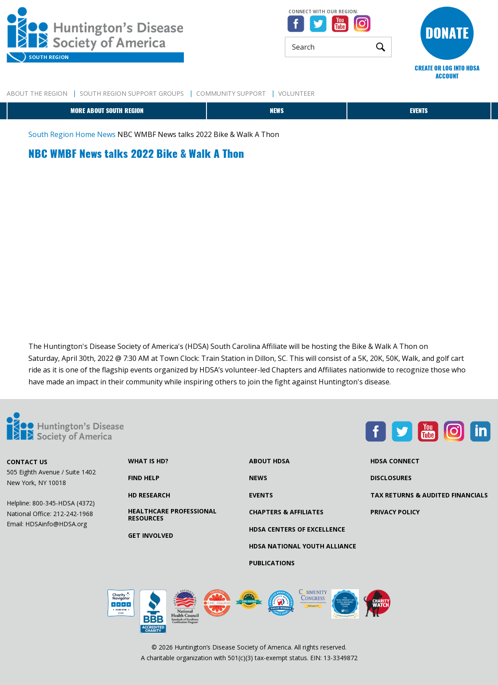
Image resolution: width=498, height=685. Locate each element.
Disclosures (391, 477)
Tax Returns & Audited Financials (429, 495)
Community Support (231, 93)
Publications (272, 563)
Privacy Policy (395, 512)
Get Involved (150, 535)
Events (419, 110)
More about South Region (107, 110)
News (277, 110)
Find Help (144, 477)
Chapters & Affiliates (286, 512)
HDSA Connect (395, 461)
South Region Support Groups (132, 93)
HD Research (149, 495)
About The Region (37, 93)
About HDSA (269, 461)
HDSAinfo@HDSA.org (56, 524)
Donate (447, 33)
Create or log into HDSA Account (447, 72)
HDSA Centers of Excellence (297, 529)
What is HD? (148, 461)
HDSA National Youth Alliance (302, 546)
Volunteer (296, 93)
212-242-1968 (73, 513)
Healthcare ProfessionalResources (172, 515)
